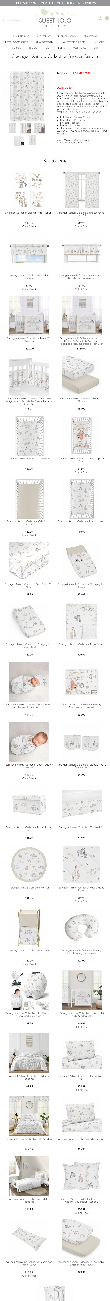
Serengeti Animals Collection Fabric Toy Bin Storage (29, 828)
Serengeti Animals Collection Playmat (29, 887)
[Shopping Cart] (107, 18)
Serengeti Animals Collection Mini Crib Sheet (81, 521)
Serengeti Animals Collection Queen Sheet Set (81, 1077)
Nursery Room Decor (16, 42)
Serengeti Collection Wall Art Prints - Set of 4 (29, 212)
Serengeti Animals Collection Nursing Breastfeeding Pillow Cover (81, 952)
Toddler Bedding (67, 36)
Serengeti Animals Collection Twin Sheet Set (81, 1139)
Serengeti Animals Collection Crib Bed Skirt (81, 827)
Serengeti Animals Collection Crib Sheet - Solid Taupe (29, 522)
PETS (47, 48)
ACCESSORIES (79, 48)
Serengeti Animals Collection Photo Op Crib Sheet (81, 460)
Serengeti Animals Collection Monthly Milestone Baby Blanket (81, 706)
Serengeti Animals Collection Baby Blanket (81, 644)
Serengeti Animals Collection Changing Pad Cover (81, 585)
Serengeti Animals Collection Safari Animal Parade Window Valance (81, 276)
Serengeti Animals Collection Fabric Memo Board (81, 889)
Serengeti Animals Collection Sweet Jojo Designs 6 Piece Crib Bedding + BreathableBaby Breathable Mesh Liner (81, 341)
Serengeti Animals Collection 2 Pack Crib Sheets (82, 400)
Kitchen (61, 48)
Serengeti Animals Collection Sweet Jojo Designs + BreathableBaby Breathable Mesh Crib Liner (29, 401)
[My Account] (100, 18)
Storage (16, 48)
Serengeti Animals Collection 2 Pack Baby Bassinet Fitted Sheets (81, 1263)
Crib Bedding (43, 36)
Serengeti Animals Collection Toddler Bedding (29, 1200)
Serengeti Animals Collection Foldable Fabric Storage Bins (81, 766)
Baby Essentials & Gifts (73, 42)
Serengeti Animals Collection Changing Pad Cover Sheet (29, 645)
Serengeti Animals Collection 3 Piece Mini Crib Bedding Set (82, 1014)
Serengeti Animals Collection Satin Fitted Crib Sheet (29, 585)
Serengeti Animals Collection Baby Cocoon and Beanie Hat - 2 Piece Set (29, 706)
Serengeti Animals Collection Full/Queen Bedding (29, 1077)
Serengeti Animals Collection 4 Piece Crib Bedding (29, 339)
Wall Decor (99, 42)
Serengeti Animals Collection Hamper (29, 950)
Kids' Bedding (90, 36)
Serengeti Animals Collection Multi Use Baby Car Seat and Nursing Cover (29, 1014)
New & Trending (21, 36)
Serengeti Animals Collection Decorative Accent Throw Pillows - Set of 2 (81, 1200)
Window (33, 48)
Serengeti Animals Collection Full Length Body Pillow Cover (29, 1263)
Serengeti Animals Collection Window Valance (29, 276)
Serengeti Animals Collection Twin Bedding (29, 1139)
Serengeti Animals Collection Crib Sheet (29, 458)
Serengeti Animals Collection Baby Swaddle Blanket (29, 766)
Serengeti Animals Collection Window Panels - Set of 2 (81, 214)
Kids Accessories (44, 42)
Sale (96, 48)
